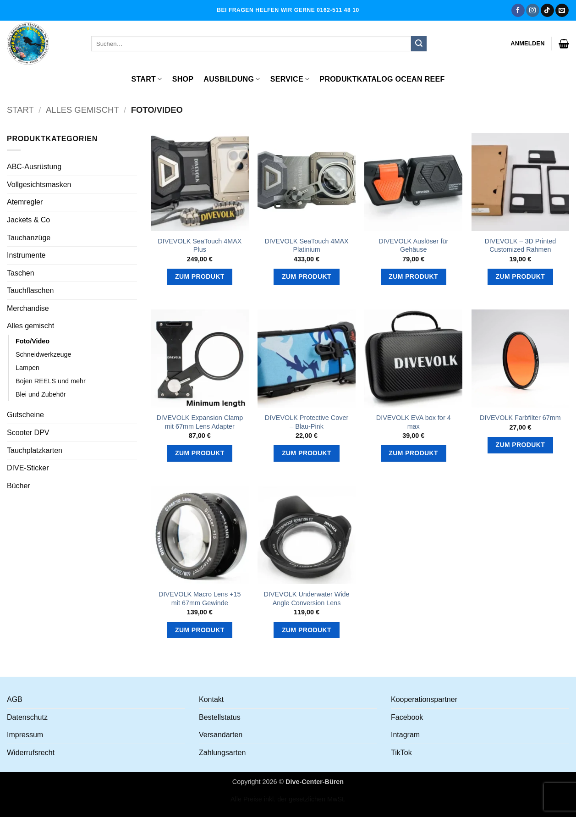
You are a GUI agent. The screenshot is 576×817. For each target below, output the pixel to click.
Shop (183, 79)
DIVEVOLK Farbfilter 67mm (520, 417)
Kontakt (211, 699)
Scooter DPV (28, 432)
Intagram (405, 735)
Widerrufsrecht (31, 752)
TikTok (401, 752)
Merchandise (28, 308)
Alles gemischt (82, 110)
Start (146, 79)
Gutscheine (25, 415)
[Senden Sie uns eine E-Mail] (562, 10)
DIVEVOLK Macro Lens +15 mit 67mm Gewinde (200, 599)
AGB (14, 699)
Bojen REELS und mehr (51, 381)
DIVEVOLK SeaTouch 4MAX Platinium (306, 245)
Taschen (20, 273)
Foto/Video (32, 341)
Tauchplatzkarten (34, 450)
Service (290, 79)
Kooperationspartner (424, 699)
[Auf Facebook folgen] (518, 10)
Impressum (25, 735)
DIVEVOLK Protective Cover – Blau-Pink (306, 422)
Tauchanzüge (28, 238)
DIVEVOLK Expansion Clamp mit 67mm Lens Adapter (199, 422)
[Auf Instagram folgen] (532, 10)
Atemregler (25, 202)
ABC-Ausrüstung (34, 167)
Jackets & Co (28, 220)
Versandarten (220, 735)
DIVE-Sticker (28, 468)
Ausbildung (231, 79)
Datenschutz (27, 717)
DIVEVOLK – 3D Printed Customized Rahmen (520, 245)
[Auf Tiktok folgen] (547, 10)
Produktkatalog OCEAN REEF (381, 79)
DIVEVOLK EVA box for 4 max (413, 422)
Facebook (407, 717)
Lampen (27, 367)
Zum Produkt (200, 276)
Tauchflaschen (30, 290)
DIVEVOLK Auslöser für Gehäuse (413, 245)
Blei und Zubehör (41, 394)
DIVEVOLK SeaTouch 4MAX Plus (199, 245)
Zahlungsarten (222, 752)
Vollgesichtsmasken (39, 184)
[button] (527, 43)
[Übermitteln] (419, 43)
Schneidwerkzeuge (43, 354)
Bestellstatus (220, 717)
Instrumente (26, 255)
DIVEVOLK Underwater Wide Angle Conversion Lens (306, 599)
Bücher (18, 486)
